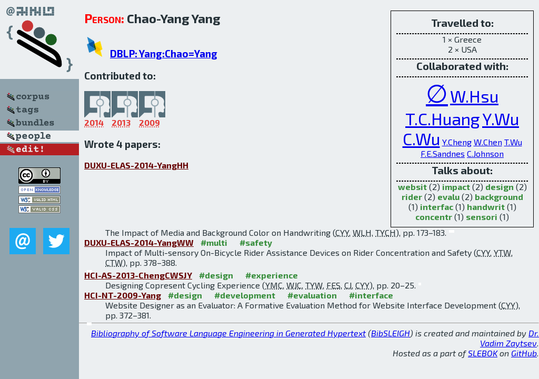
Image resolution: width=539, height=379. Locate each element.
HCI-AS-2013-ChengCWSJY (138, 275)
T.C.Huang (442, 118)
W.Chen (488, 142)
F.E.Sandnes (443, 153)
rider (412, 197)
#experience (271, 275)
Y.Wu (500, 118)
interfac (436, 207)
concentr (433, 217)
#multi (214, 242)
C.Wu (421, 138)
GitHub (524, 353)
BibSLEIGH (390, 333)
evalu (448, 197)
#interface (371, 295)
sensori (481, 217)
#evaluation (312, 295)
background (499, 197)
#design (216, 275)
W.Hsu (474, 96)
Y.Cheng (457, 142)
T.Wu (513, 142)
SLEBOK (482, 353)
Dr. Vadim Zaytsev (509, 338)
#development (244, 295)
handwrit (486, 207)
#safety (255, 242)
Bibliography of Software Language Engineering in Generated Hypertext (228, 333)
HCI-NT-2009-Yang (122, 295)
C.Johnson (485, 153)
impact (456, 187)
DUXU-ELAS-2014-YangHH (136, 165)
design (499, 187)
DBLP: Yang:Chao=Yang (163, 53)
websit (412, 187)
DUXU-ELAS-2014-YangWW (139, 242)
